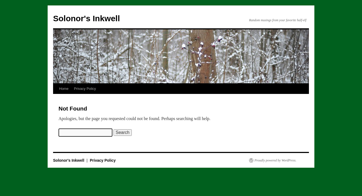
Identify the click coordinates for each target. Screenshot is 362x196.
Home (64, 89)
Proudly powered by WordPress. (275, 160)
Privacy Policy (85, 89)
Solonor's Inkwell (86, 18)
